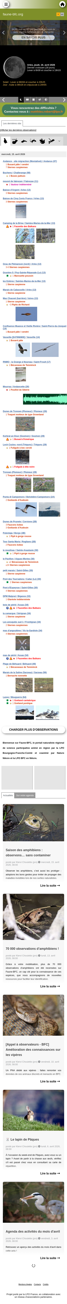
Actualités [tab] (8, 795)
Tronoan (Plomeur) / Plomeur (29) (20, 472)
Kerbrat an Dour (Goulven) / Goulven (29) (23, 436)
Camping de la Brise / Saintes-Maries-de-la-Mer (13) (29, 223)
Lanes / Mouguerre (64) (14, 697)
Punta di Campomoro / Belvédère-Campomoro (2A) (29, 497)
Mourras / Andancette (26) (16, 386)
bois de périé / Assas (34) (16, 605)
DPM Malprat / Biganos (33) (17, 596)
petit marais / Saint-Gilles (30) (18, 570)
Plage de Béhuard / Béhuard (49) (19, 664)
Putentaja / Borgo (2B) (14, 533)
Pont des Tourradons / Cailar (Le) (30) (22, 579)
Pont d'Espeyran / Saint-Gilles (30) (20, 587)
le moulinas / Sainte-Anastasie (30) (20, 550)
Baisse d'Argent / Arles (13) (17, 190)
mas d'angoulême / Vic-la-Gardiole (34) (22, 630)
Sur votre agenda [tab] (25, 795)
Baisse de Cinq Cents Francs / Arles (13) (23, 198)
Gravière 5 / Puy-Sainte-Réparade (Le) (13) (24, 272)
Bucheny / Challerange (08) (16, 172)
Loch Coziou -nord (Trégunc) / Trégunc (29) (25, 444)
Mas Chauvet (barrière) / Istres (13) (20, 298)
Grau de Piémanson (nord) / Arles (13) (22, 264)
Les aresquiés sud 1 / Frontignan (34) (22, 622)
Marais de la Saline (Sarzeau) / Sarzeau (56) (25, 672)
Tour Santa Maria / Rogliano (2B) (19, 541)
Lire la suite (50, 885)
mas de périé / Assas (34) (15, 655)
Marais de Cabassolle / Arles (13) (19, 290)
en (62, 14)
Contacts (37, 1284)
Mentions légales (25, 1284)
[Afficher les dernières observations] (18, 130)
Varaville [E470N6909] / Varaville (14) (21, 337)
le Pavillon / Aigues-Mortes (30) (18, 559)
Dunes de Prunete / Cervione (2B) (20, 521)
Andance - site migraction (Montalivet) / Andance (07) (30, 161)
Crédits (46, 1284)
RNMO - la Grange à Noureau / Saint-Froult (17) (27, 362)
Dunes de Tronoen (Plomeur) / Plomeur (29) (25, 411)
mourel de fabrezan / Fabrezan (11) (20, 181)
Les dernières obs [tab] (12, 123)
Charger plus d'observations (33, 729)
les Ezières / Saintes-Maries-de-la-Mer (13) (24, 281)
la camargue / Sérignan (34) (17, 613)
